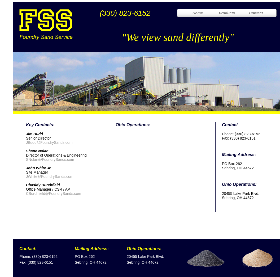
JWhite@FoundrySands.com (49, 176)
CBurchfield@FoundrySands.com (53, 193)
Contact (256, 13)
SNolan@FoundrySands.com (50, 159)
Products (227, 13)
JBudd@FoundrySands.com (49, 142)
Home (197, 13)
